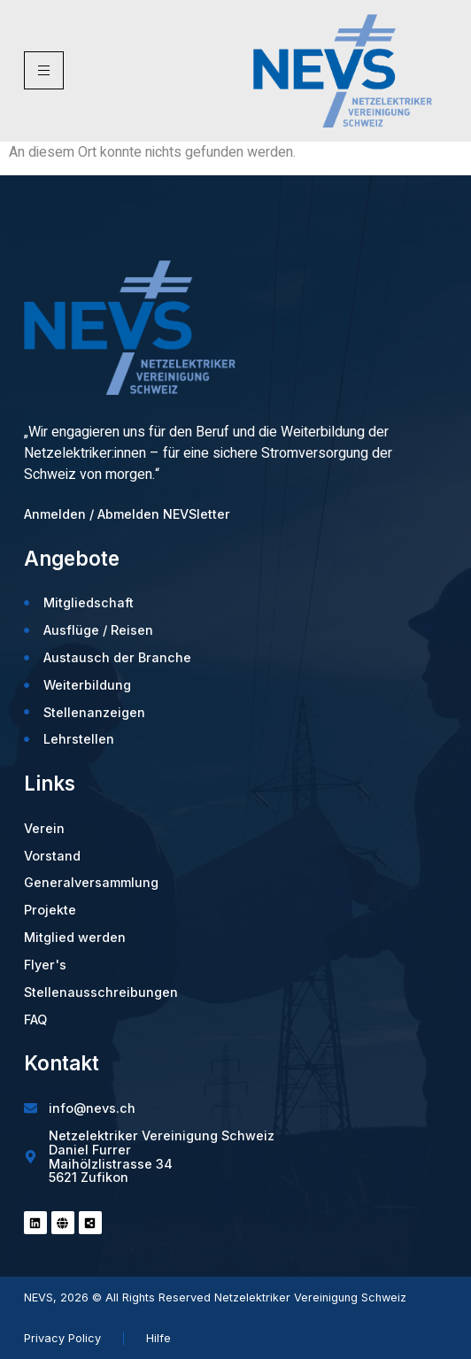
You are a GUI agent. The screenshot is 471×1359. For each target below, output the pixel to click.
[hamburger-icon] (44, 70)
